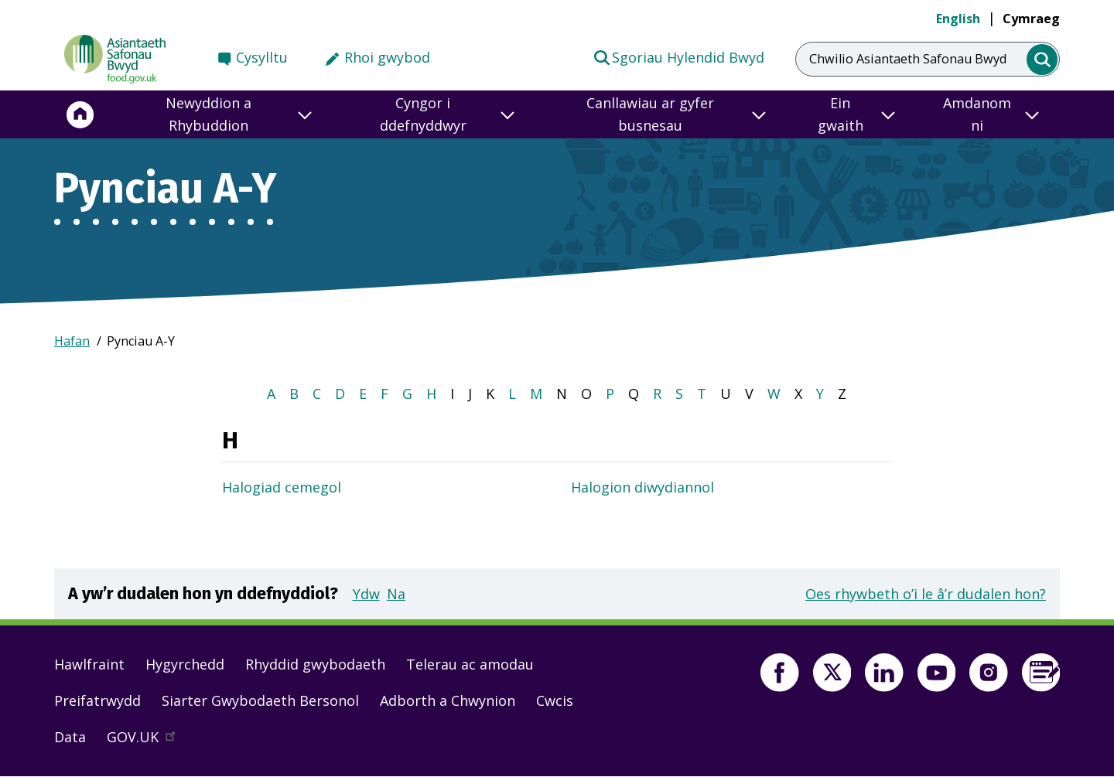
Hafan (72, 340)
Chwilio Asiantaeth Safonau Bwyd (907, 58)
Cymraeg (1031, 18)
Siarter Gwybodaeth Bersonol (260, 700)
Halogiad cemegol (281, 487)
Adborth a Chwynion (447, 700)
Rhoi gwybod (387, 57)
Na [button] (396, 593)
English (958, 18)
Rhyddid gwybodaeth (315, 664)
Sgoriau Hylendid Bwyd (678, 56)
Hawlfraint (89, 664)
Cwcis (554, 700)
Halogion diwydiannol (642, 487)
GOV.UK (148, 740)
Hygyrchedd (184, 664)
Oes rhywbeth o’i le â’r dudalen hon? (925, 593)
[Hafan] (80, 114)
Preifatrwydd (97, 700)
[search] (1042, 60)
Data (70, 737)
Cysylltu (262, 57)
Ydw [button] (366, 593)
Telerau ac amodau (470, 664)
